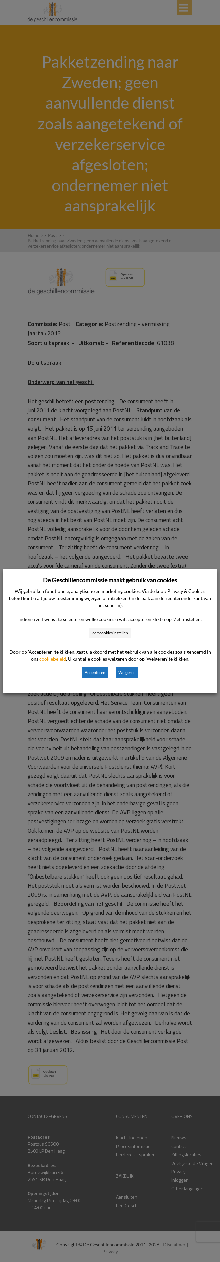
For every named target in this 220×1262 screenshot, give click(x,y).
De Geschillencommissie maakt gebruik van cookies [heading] (110, 580)
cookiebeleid (52, 659)
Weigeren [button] (127, 672)
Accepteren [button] (95, 672)
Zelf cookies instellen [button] (110, 632)
